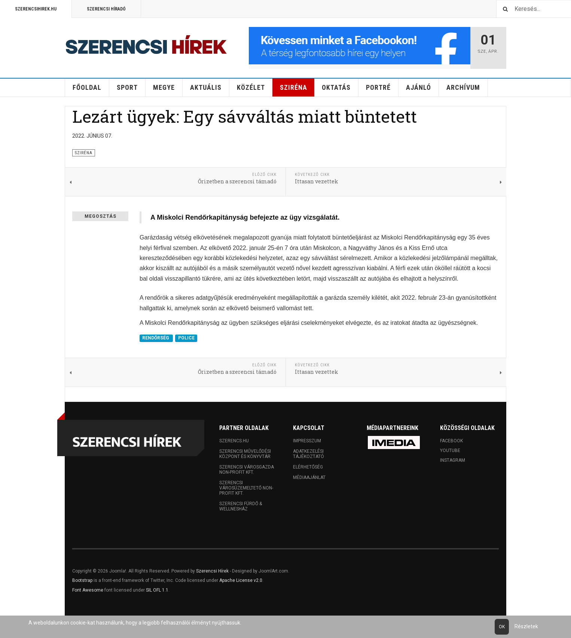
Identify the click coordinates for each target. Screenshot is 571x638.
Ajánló (418, 87)
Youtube (450, 450)
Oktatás (336, 87)
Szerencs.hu (234, 440)
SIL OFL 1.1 (157, 590)
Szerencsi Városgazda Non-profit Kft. (246, 469)
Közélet (251, 87)
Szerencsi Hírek (212, 571)
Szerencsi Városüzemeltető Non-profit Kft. (246, 488)
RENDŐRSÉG (156, 338)
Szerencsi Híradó (106, 9)
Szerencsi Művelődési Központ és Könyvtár (245, 454)
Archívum (463, 87)
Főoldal (87, 87)
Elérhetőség (308, 467)
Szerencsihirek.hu (36, 9)
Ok (502, 626)
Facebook (451, 440)
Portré (378, 87)
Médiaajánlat (309, 477)
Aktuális (206, 87)
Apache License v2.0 (240, 580)
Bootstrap (82, 580)
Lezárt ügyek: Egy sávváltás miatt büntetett (244, 116)
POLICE (186, 338)
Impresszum (307, 440)
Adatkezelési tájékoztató (308, 454)
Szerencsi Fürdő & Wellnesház (240, 506)
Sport (127, 87)
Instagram (452, 460)
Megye (164, 87)
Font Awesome (87, 590)
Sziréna (293, 87)
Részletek (526, 626)
